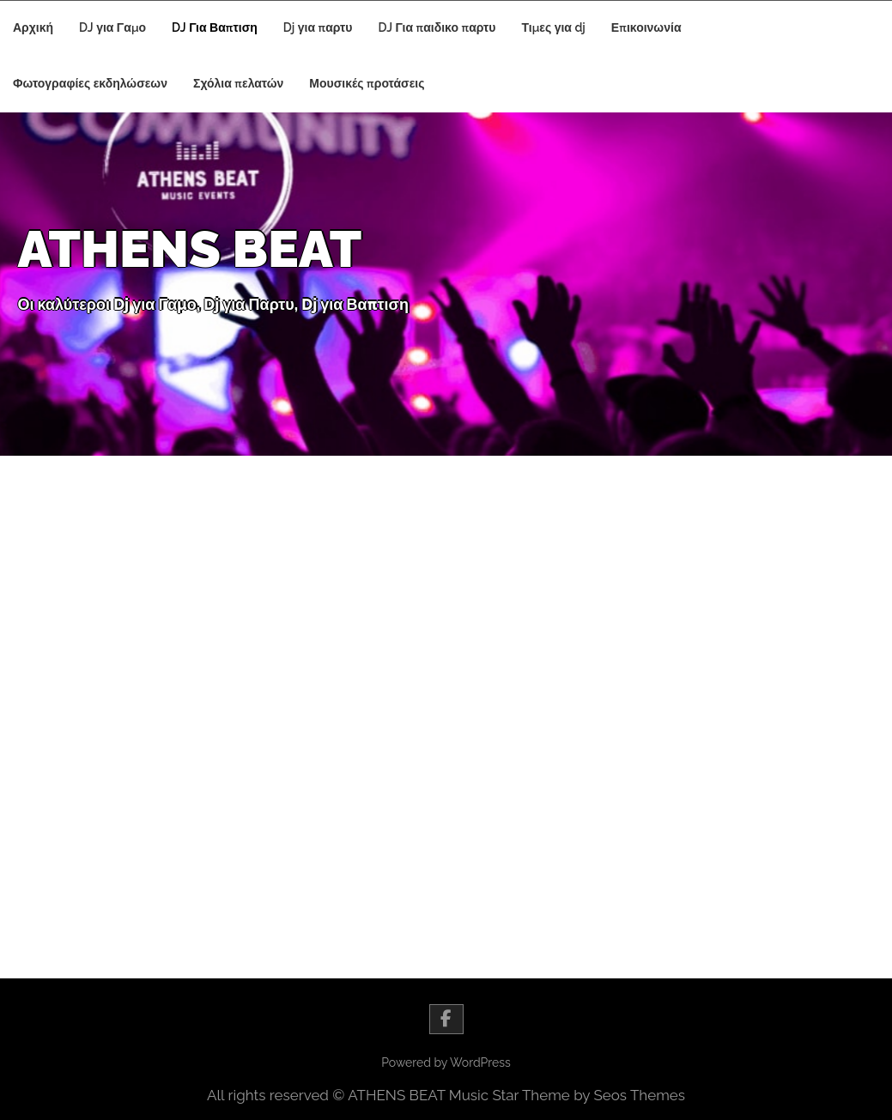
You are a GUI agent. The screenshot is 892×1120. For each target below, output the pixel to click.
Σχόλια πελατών (238, 83)
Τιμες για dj (553, 27)
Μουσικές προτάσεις (366, 83)
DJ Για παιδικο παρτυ (437, 27)
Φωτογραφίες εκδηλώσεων (90, 83)
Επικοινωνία (646, 27)
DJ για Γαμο (112, 27)
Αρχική (33, 27)
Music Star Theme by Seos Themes (567, 1095)
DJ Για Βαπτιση (215, 27)
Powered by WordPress (445, 1062)
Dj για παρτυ (318, 27)
